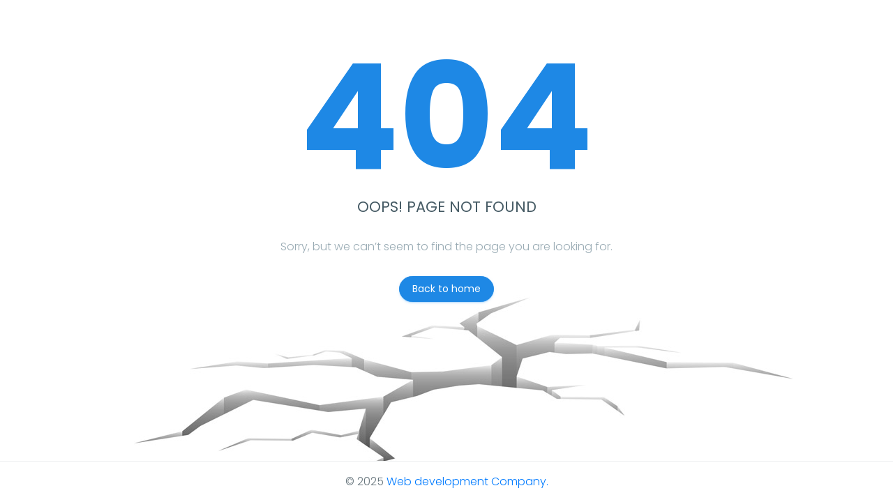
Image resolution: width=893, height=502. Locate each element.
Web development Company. (467, 481)
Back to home (446, 289)
